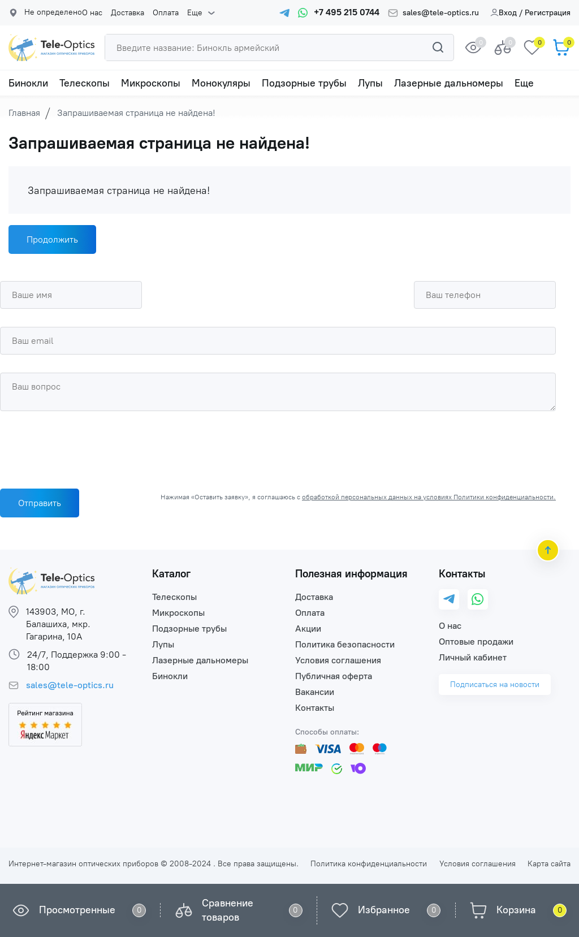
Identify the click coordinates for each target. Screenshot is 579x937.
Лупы (370, 83)
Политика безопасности (345, 644)
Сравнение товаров (227, 910)
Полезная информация (351, 573)
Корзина (516, 910)
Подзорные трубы (304, 83)
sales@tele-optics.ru (441, 13)
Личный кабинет (473, 657)
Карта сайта (549, 864)
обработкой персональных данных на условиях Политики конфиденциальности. (429, 497)
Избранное (384, 910)
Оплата (166, 13)
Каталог (171, 573)
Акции (308, 628)
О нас (92, 13)
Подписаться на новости (494, 684)
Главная (24, 112)
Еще (194, 13)
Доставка (127, 13)
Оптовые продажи (476, 641)
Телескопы (84, 83)
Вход (503, 13)
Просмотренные (77, 910)
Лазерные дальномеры (448, 83)
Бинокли (28, 83)
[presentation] (86, 447)
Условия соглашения (338, 660)
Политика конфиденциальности (368, 864)
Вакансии (314, 691)
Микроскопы (150, 83)
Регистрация (548, 13)
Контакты (314, 707)
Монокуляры (221, 83)
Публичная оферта (333, 676)
